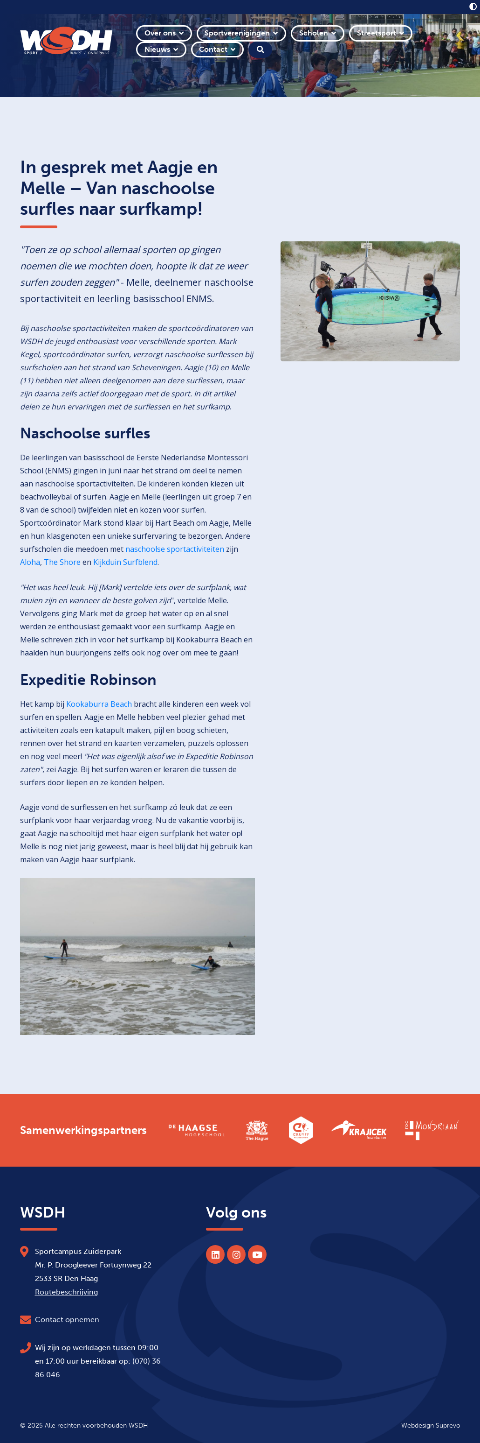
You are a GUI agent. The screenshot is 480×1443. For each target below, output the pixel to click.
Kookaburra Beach (99, 704)
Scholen (313, 32)
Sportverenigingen (237, 32)
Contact (213, 49)
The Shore (62, 562)
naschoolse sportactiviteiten (174, 549)
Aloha (30, 562)
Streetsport (376, 32)
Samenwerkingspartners (83, 1130)
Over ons (160, 32)
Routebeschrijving (66, 1292)
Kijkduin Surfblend (125, 562)
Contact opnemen (67, 1319)
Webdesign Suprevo (430, 1425)
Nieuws (157, 49)
